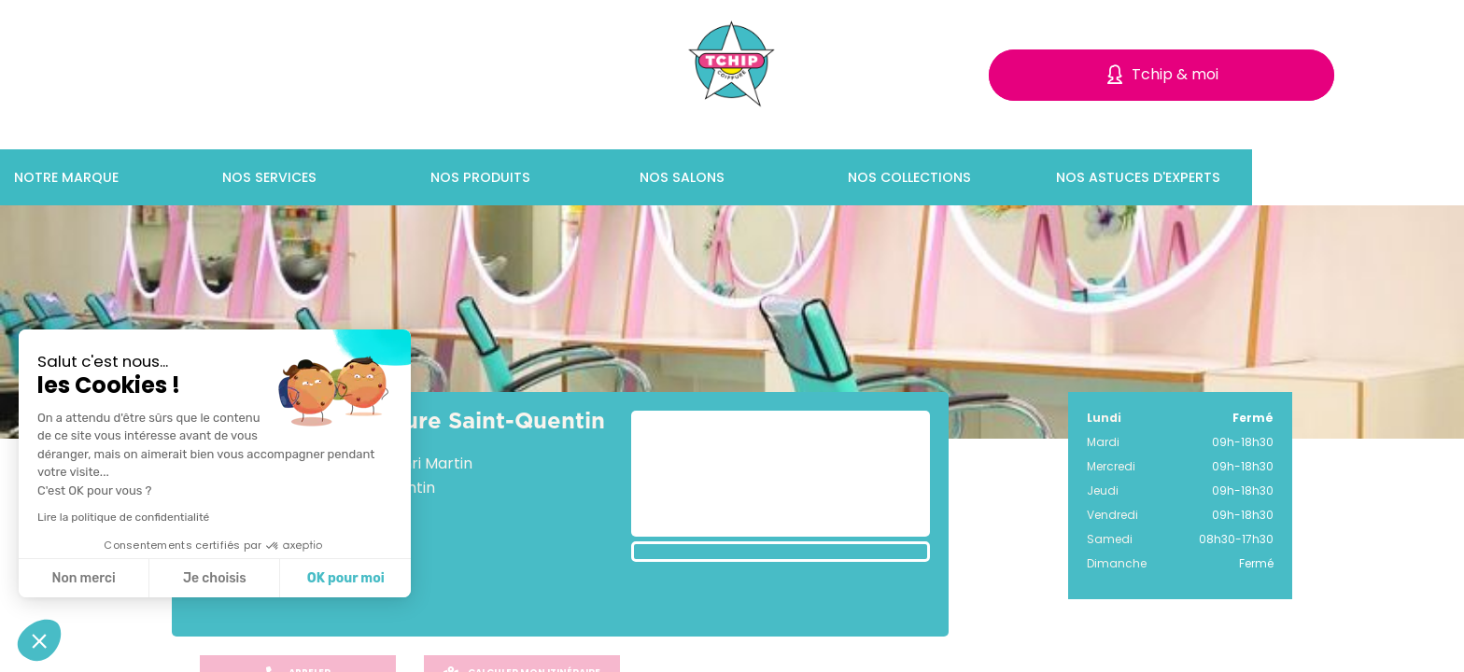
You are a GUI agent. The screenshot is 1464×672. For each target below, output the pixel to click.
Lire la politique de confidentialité (123, 517)
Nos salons (786, 177)
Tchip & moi (1175, 74)
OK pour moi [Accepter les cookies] (346, 578)
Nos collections (1014, 177)
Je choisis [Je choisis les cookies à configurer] (214, 578)
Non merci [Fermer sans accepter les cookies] (83, 578)
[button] (39, 640)
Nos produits (585, 177)
